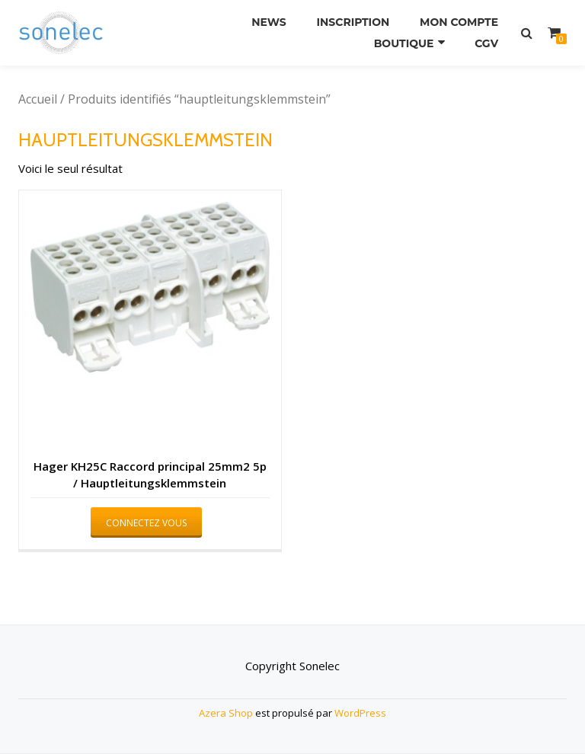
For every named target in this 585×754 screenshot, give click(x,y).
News (268, 22)
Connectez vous (146, 522)
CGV (486, 43)
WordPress (360, 713)
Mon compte (459, 22)
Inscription (352, 22)
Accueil (37, 99)
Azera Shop (226, 713)
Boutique (404, 43)
